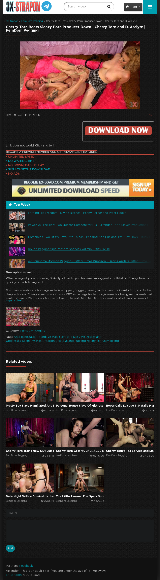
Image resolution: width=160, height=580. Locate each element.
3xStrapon (12, 21)
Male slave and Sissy (66, 337)
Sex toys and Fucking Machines (78, 341)
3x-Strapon (14, 575)
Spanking (28, 341)
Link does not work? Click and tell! (30, 145)
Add (10, 548)
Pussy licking (110, 341)
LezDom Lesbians (66, 455)
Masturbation (45, 341)
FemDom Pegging (32, 21)
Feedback (26, 566)
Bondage (44, 337)
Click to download (118, 130)
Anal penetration (25, 337)
